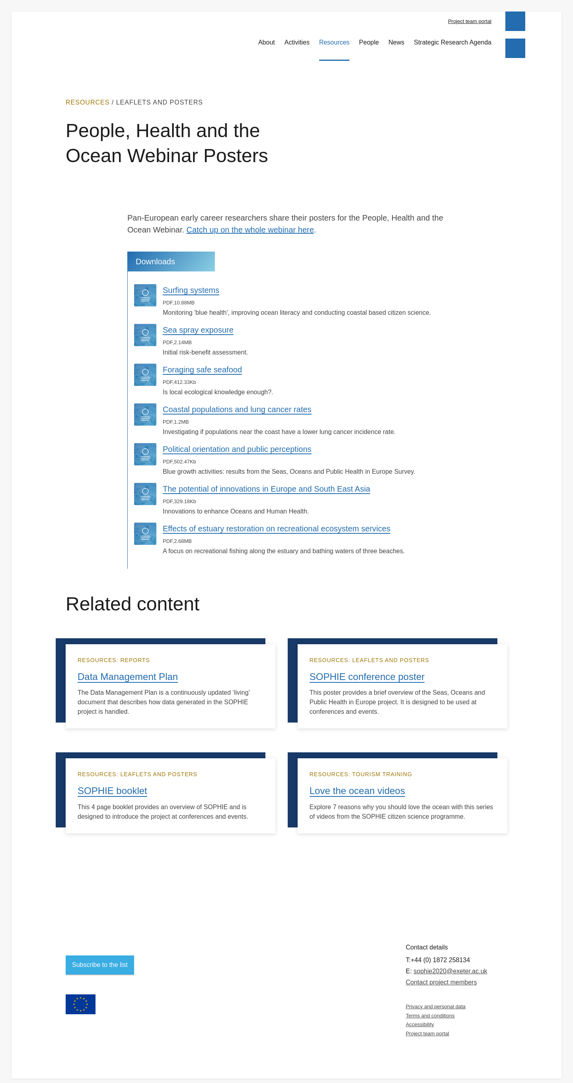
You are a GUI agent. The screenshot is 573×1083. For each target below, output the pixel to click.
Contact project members (441, 975)
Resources (334, 37)
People (369, 37)
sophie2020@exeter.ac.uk (450, 964)
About (266, 37)
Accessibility (420, 1018)
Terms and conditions (430, 1008)
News (396, 37)
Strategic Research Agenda (452, 37)
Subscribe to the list (100, 957)
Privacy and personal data (436, 999)
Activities (297, 37)
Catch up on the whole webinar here (250, 223)
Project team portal (469, 21)
